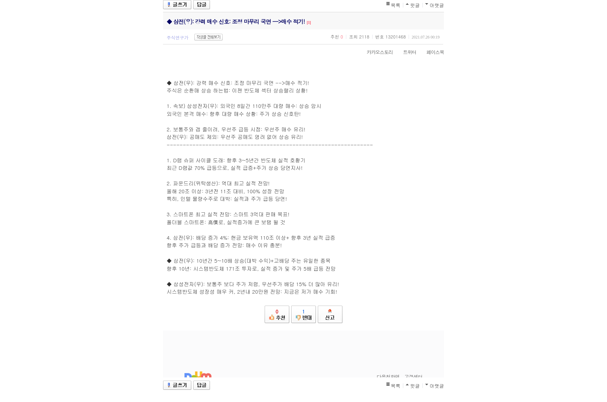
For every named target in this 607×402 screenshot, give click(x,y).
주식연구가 (177, 37)
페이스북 (431, 51)
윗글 (415, 5)
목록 (395, 5)
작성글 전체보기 (208, 37)
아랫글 (437, 5)
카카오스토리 (376, 51)
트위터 (405, 51)
